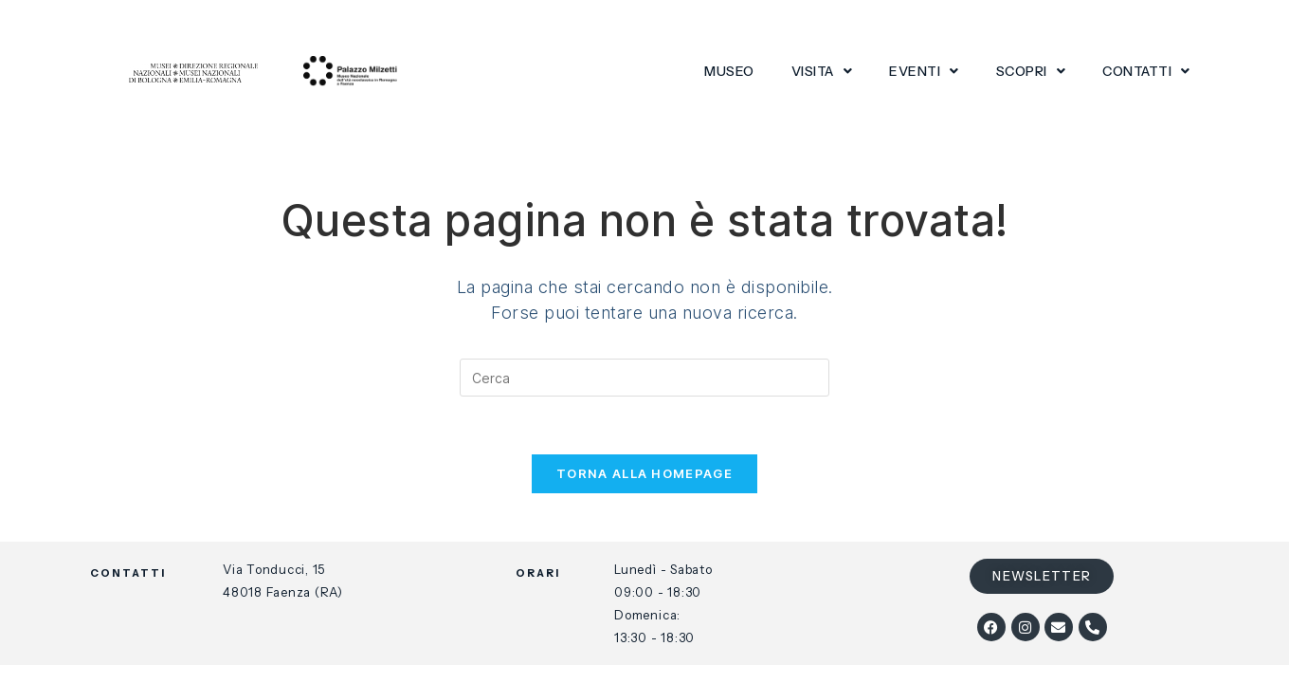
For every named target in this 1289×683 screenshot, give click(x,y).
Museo (729, 71)
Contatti (1146, 71)
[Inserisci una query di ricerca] (644, 378)
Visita (822, 71)
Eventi (924, 71)
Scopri (1031, 71)
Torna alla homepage (644, 473)
